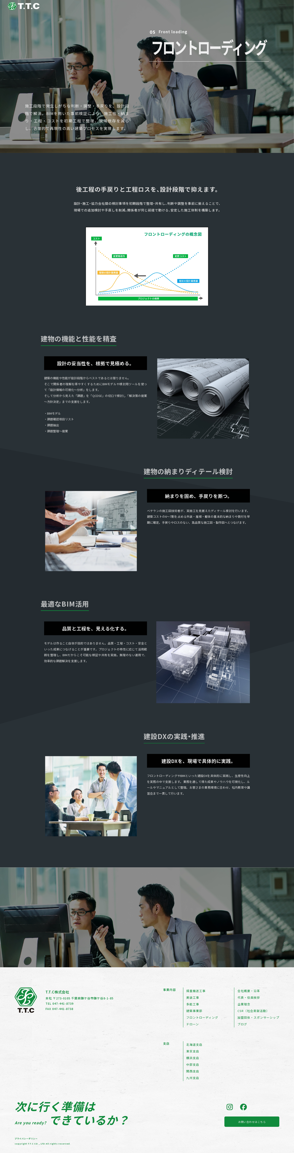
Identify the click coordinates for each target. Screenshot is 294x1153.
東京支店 (192, 1051)
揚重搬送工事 (196, 991)
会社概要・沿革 (248, 991)
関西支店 (192, 1071)
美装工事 (192, 997)
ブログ (242, 1024)
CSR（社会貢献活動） (253, 1011)
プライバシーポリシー (26, 1137)
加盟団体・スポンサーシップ (258, 1017)
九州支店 (192, 1078)
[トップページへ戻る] (23, 8)
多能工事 (192, 1004)
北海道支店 (194, 1044)
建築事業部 (194, 1011)
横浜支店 (192, 1058)
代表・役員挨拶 (248, 997)
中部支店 (192, 1064)
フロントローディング (202, 1017)
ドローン (192, 1024)
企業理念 (243, 1004)
